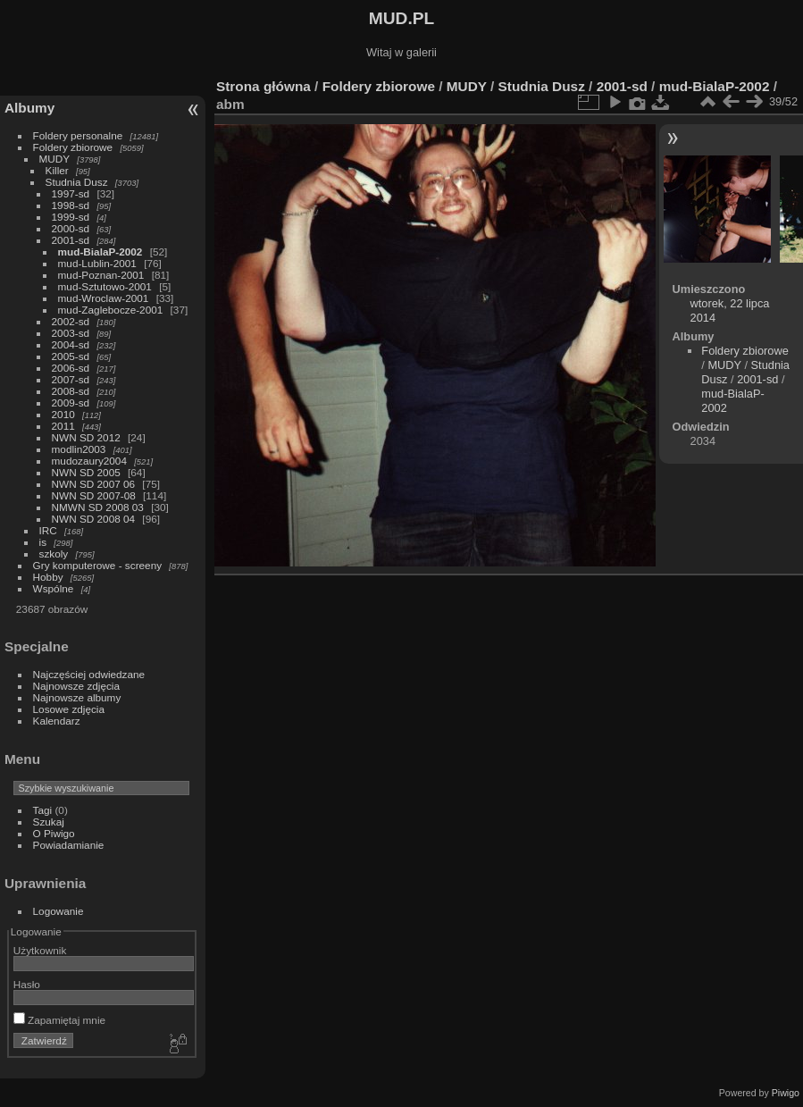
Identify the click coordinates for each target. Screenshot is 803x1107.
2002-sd (71, 321)
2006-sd (71, 367)
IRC (48, 530)
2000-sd (71, 228)
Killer (57, 170)
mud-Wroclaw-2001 (103, 298)
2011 (63, 426)
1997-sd (71, 193)
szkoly (54, 553)
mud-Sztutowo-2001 (105, 286)
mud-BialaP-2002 (100, 251)
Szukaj (48, 821)
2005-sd (71, 356)
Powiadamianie (69, 845)
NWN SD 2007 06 (94, 484)
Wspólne (53, 588)
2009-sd (71, 402)
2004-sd (71, 344)
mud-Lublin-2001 (97, 263)
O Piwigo (54, 833)
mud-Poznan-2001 (101, 275)
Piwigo (785, 1092)
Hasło (26, 984)
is (43, 542)
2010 (63, 414)
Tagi (43, 810)
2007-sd (71, 379)
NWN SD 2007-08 (94, 495)
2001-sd (71, 240)
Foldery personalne (78, 135)
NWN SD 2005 (86, 472)
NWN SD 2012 (86, 437)
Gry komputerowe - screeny (98, 565)
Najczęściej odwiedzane (89, 674)
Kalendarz (56, 720)
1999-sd (71, 216)
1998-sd (71, 205)
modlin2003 (79, 449)
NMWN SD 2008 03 (98, 507)
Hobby (48, 577)
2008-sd (71, 391)
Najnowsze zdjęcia (76, 686)
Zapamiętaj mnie (59, 1020)
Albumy (29, 107)
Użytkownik (40, 950)
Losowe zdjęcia (69, 709)
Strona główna (263, 86)
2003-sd (71, 333)
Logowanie (58, 911)
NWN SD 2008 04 (94, 518)
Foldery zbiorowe (73, 147)
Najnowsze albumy (77, 697)
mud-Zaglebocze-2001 (110, 309)
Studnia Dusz (77, 182)
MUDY (54, 158)
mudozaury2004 (89, 460)
